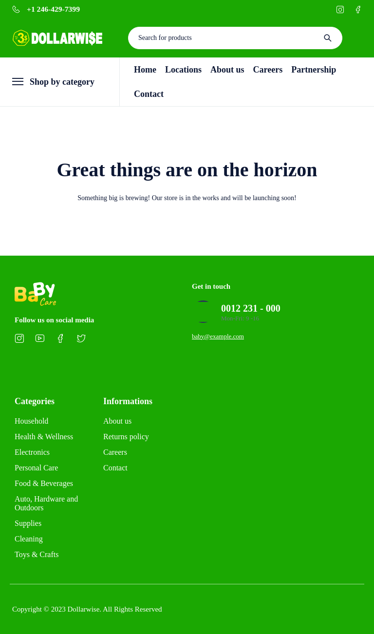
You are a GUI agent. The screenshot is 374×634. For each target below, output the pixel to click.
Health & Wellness (44, 436)
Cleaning (29, 539)
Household (31, 421)
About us (117, 421)
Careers (115, 452)
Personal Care (36, 468)
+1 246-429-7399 (53, 9)
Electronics (32, 452)
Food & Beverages (44, 483)
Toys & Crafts (36, 554)
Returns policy (126, 436)
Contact (115, 468)
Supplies (28, 523)
